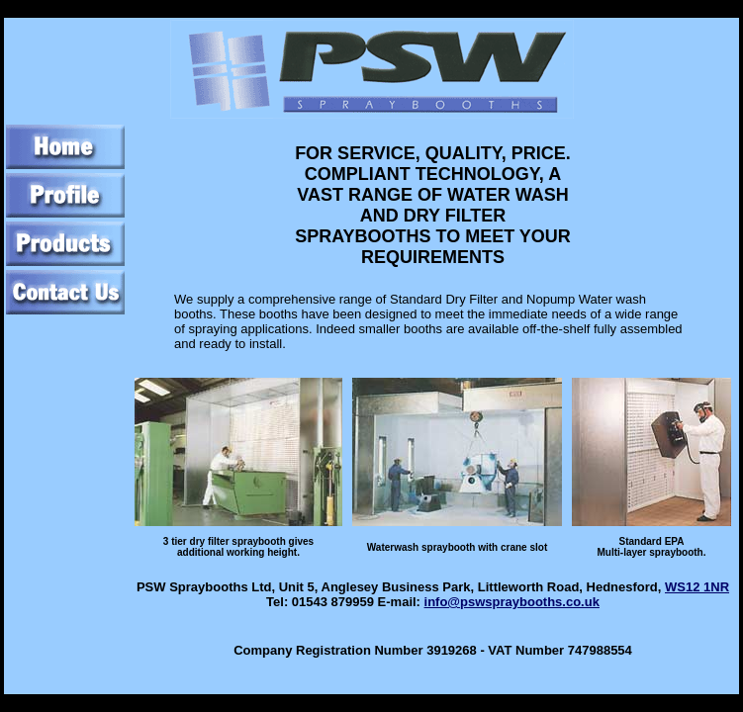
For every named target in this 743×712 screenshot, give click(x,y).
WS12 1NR (697, 586)
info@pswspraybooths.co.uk (512, 601)
